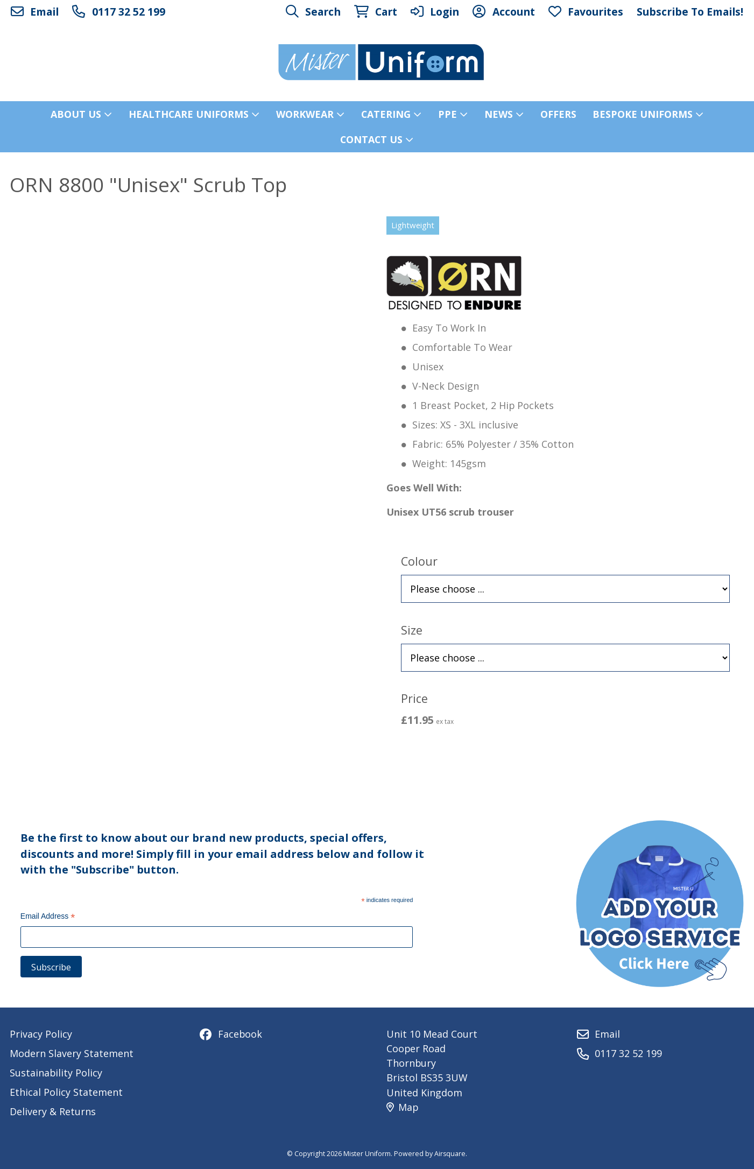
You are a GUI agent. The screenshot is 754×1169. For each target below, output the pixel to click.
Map (402, 1107)
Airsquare (450, 1153)
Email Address (47, 917)
